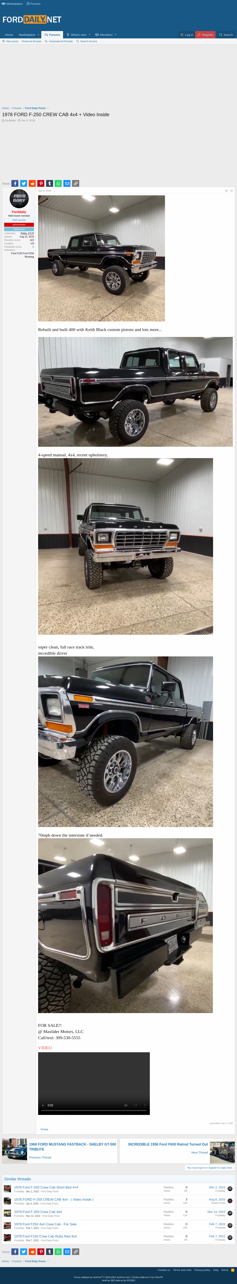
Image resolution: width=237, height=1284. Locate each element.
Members (106, 34)
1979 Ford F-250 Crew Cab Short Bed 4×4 (46, 1187)
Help (216, 1269)
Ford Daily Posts (49, 1191)
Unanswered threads (61, 41)
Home (9, 34)
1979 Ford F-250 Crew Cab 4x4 (38, 1212)
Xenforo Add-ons (147, 1277)
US (32, 243)
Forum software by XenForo (101, 1277)
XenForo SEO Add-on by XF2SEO (118, 1280)
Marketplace (12, 3)
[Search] (226, 34)
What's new (78, 34)
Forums (33, 3)
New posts (12, 41)
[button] (38, 34)
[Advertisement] (118, 76)
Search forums (88, 41)
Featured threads (31, 41)
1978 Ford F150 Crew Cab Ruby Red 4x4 (45, 1236)
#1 (231, 190)
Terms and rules (182, 1269)
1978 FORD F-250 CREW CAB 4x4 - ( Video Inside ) (53, 1199)
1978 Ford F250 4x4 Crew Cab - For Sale (45, 1224)
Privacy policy (202, 1269)
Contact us (164, 1269)
